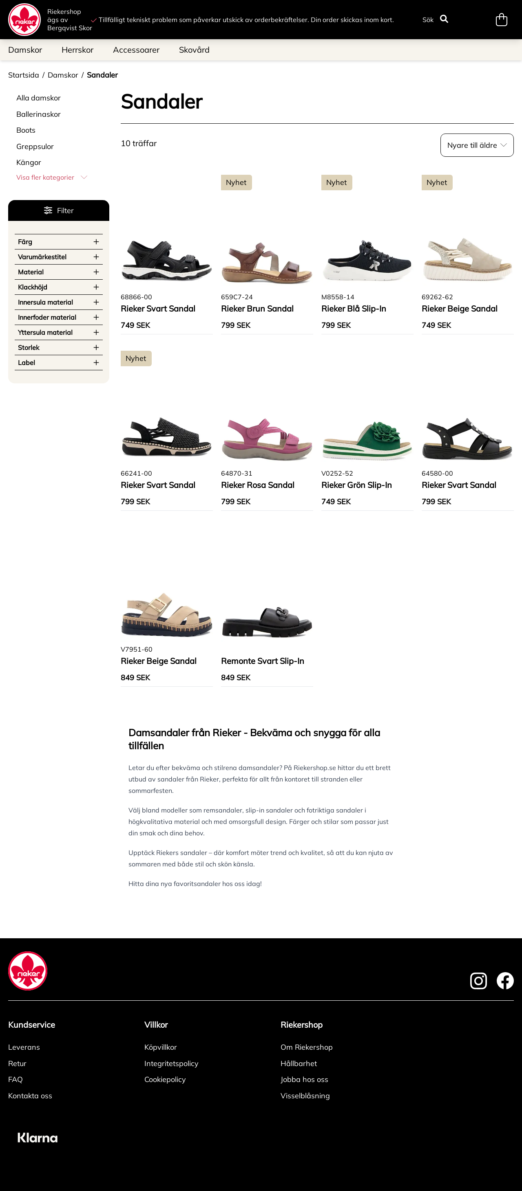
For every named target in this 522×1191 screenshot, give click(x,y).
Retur (17, 1063)
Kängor (28, 162)
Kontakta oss (30, 1095)
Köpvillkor (160, 1047)
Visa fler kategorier (51, 177)
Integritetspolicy (171, 1063)
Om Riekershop (307, 1047)
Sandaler (102, 75)
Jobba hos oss (304, 1079)
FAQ (15, 1079)
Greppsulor (35, 146)
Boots (25, 130)
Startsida (23, 75)
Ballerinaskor (38, 114)
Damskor (63, 75)
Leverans (24, 1047)
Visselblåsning (305, 1095)
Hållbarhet (299, 1063)
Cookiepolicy (165, 1079)
